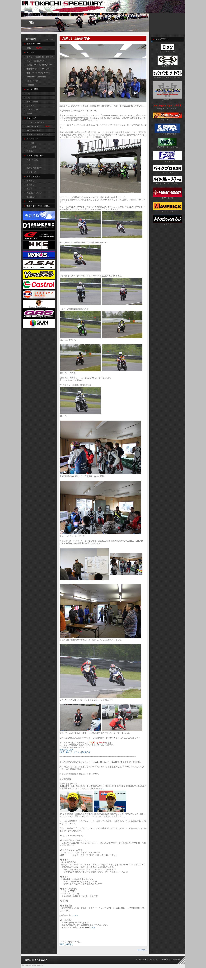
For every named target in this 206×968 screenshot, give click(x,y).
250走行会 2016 (66, 750)
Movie (29, 114)
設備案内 (30, 151)
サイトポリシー (141, 959)
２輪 (28, 97)
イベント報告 (32, 101)
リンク (29, 201)
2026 (29, 48)
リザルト (30, 105)
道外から (30, 185)
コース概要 (31, 147)
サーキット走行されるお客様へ (40, 57)
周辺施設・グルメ (34, 193)
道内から (30, 181)
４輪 (28, 93)
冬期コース (31, 172)
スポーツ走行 (32, 160)
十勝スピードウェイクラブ (38, 134)
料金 (28, 164)
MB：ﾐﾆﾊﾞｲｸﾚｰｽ (33, 81)
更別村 (29, 189)
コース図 (30, 143)
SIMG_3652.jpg (66, 944)
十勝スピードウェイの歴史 (38, 206)
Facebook (31, 85)
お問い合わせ (176, 959)
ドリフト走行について (36, 61)
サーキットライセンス (36, 122)
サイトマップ (154, 959)
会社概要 (165, 959)
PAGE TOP (141, 950)
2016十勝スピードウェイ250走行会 (75, 752)
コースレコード (33, 110)
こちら (75, 915)
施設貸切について (34, 168)
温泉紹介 (30, 197)
